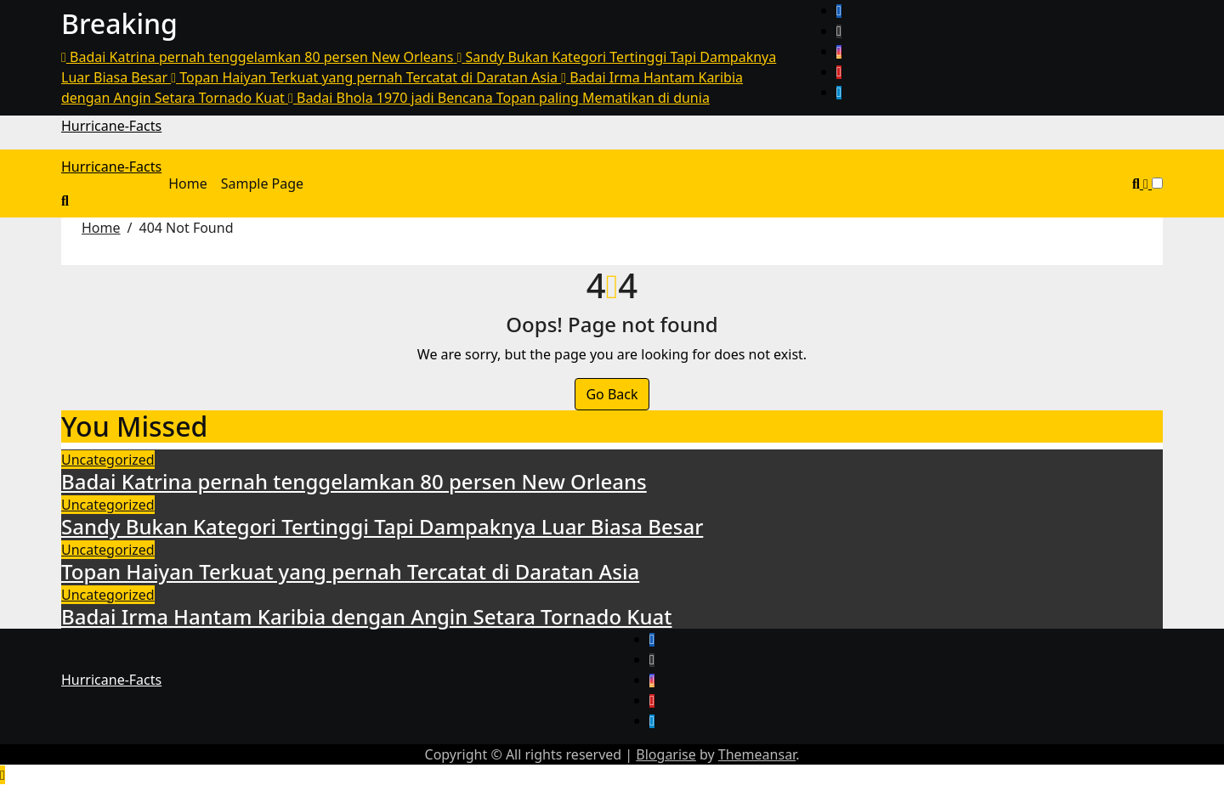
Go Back (612, 394)
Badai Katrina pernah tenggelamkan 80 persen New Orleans (354, 481)
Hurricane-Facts (111, 125)
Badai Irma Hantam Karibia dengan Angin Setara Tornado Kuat (366, 616)
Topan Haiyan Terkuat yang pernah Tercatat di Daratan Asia (350, 571)
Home (187, 183)
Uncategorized (108, 459)
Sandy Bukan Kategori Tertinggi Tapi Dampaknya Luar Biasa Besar (382, 526)
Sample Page (262, 183)
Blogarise (665, 754)
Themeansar (757, 754)
